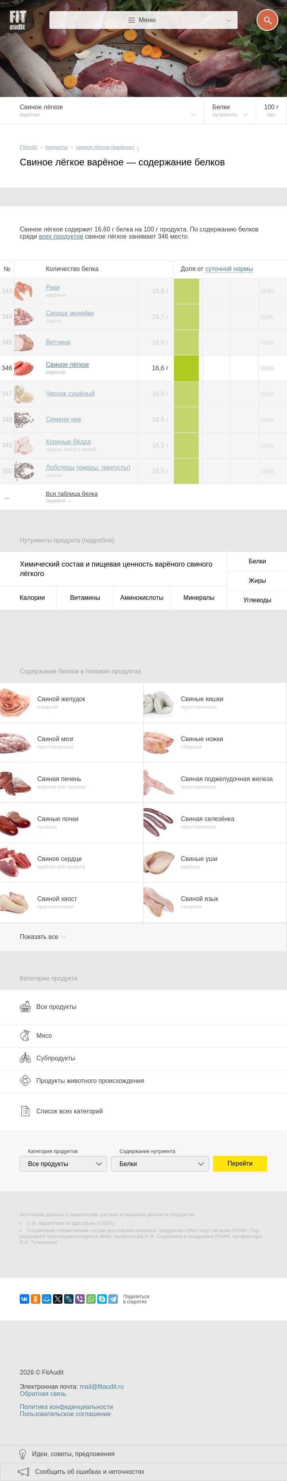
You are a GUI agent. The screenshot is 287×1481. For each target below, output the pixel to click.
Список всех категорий (61, 1111)
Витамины (85, 597)
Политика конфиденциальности (66, 1406)
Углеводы (258, 600)
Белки (257, 561)
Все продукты (48, 1006)
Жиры (257, 580)
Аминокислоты (141, 597)
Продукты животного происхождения (82, 1080)
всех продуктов (61, 236)
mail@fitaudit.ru (102, 1386)
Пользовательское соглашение (65, 1414)
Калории (32, 597)
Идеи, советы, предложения (73, 1454)
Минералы (199, 597)
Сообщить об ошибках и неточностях (89, 1471)
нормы (229, 268)
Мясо (36, 1035)
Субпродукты (47, 1058)
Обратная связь (43, 1393)
